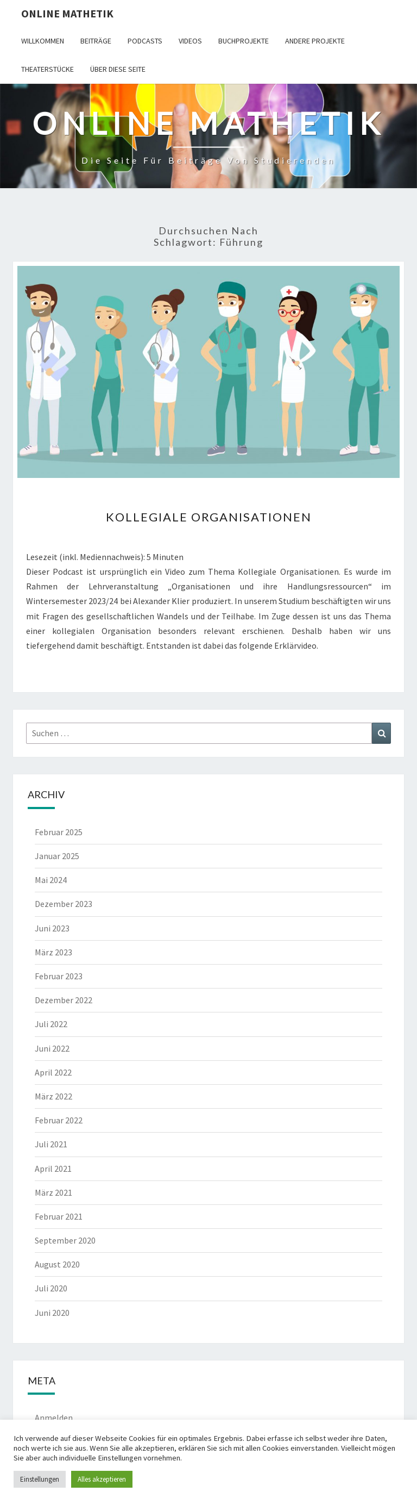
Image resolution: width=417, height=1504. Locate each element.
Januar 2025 (57, 855)
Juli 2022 (51, 1023)
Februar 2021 (59, 1216)
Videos (190, 41)
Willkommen (42, 41)
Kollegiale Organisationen (209, 516)
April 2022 (53, 1072)
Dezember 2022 (63, 1000)
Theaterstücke (47, 69)
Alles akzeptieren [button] (102, 1479)
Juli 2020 (51, 1288)
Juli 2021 (51, 1144)
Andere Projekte (315, 41)
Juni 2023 (52, 928)
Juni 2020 (52, 1312)
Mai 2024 (51, 879)
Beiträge (95, 41)
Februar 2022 (59, 1120)
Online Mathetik (67, 13)
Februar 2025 (59, 831)
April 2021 (53, 1168)
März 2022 (53, 1096)
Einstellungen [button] (39, 1479)
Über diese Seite (118, 69)
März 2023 (53, 952)
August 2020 (57, 1264)
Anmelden (54, 1417)
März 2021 (53, 1192)
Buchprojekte (243, 41)
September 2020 (65, 1240)
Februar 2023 (59, 976)
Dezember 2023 (63, 903)
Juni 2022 (52, 1048)
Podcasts (145, 41)
